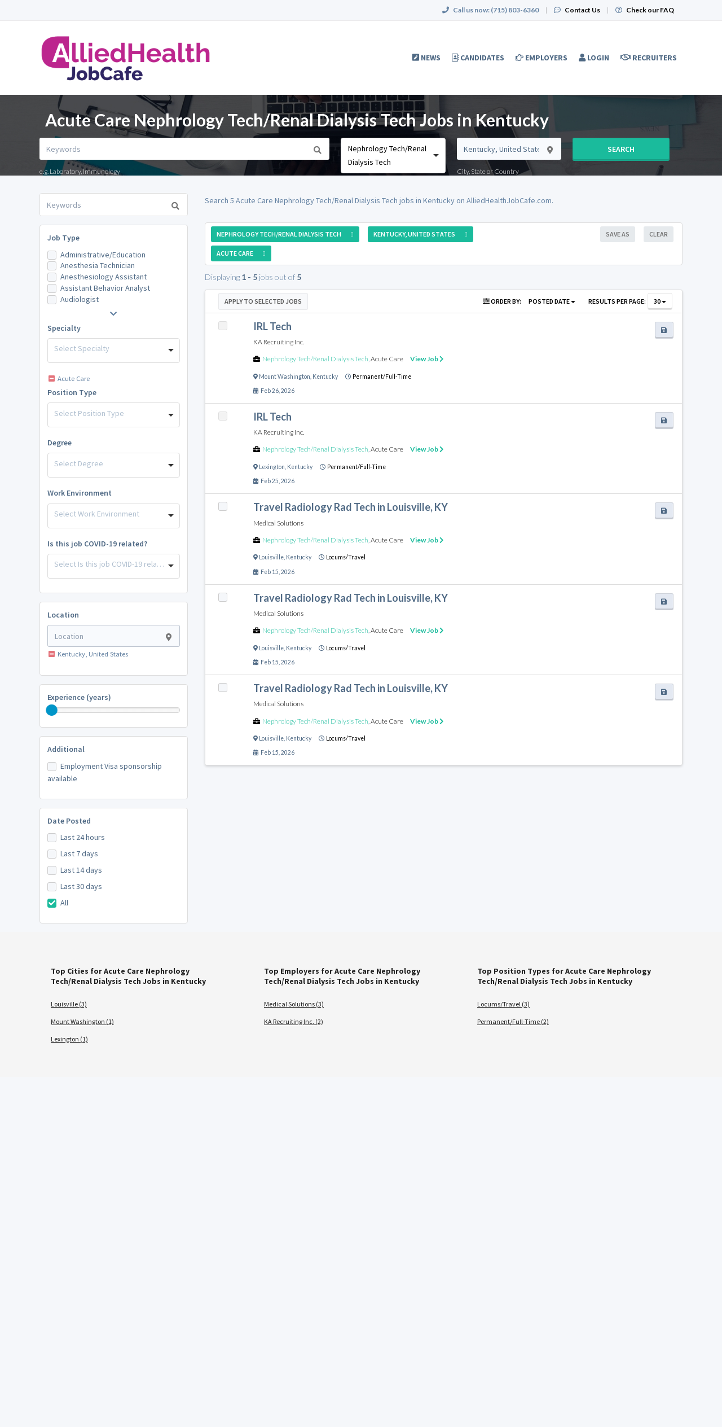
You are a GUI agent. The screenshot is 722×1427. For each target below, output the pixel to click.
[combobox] (393, 155)
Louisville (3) (69, 1004)
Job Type (63, 238)
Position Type (71, 392)
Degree (59, 442)
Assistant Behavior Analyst (105, 288)
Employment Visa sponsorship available (104, 772)
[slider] (52, 710)
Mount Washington (284, 376)
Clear (658, 234)
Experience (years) (79, 697)
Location (63, 615)
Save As (617, 234)
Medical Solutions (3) (294, 1004)
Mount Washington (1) (82, 1021)
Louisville (271, 557)
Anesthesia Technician (97, 265)
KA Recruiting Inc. (278, 342)
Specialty (64, 328)
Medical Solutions (278, 523)
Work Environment (79, 493)
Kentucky (325, 376)
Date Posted (69, 821)
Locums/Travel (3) (503, 1004)
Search (621, 149)
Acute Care (387, 358)
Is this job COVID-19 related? (97, 544)
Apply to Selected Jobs (263, 301)
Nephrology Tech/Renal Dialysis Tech (315, 358)
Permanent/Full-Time (382, 376)
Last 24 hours (82, 837)
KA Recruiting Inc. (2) (293, 1021)
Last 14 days (81, 870)
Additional (66, 749)
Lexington (272, 466)
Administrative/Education (103, 254)
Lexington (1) (69, 1039)
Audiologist (79, 299)
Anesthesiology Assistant (103, 277)
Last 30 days (81, 886)
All (64, 903)
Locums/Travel (346, 557)
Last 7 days (79, 853)
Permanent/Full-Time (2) (513, 1021)
